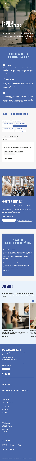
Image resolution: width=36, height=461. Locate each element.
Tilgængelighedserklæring (27, 458)
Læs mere (32, 336)
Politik (17, 131)
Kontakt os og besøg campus (7, 428)
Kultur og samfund (16, 121)
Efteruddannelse (7, 403)
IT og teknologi (6, 128)
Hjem (3, 7)
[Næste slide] (33, 301)
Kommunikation (6, 121)
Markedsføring (19, 128)
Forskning (5, 406)
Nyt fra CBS (4, 431)
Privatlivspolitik (5, 458)
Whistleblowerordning (18, 458)
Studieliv (5, 270)
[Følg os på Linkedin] (9, 441)
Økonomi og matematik (8, 123)
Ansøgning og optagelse (7, 357)
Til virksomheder (5, 433)
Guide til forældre (6, 360)
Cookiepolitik (10, 458)
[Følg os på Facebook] (2, 374)
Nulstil (29, 131)
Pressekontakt (5, 429)
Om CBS (5, 413)
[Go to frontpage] (7, 3)
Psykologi (23, 131)
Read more (4, 336)
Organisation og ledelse (8, 131)
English (27, 3)
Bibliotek (5, 409)
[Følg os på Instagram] (6, 374)
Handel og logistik (7, 126)
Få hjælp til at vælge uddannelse (9, 359)
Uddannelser (8, 7)
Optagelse (5, 258)
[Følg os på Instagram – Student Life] (9, 374)
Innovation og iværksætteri (19, 126)
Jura (13, 128)
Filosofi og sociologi (20, 123)
